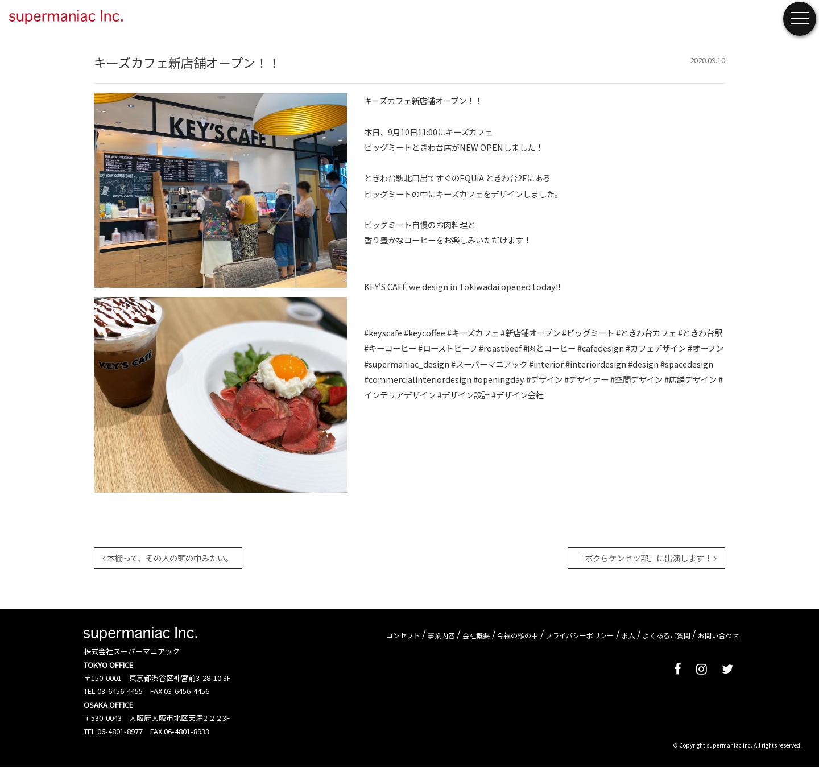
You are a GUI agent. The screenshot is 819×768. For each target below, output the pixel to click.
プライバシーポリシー (579, 634)
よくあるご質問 (666, 634)
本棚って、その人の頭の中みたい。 (167, 558)
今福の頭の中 (517, 634)
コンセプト (403, 634)
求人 (628, 634)
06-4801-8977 (120, 731)
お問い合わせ (718, 634)
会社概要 (476, 634)
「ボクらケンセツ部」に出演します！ (647, 558)
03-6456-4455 (120, 691)
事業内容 (441, 634)
